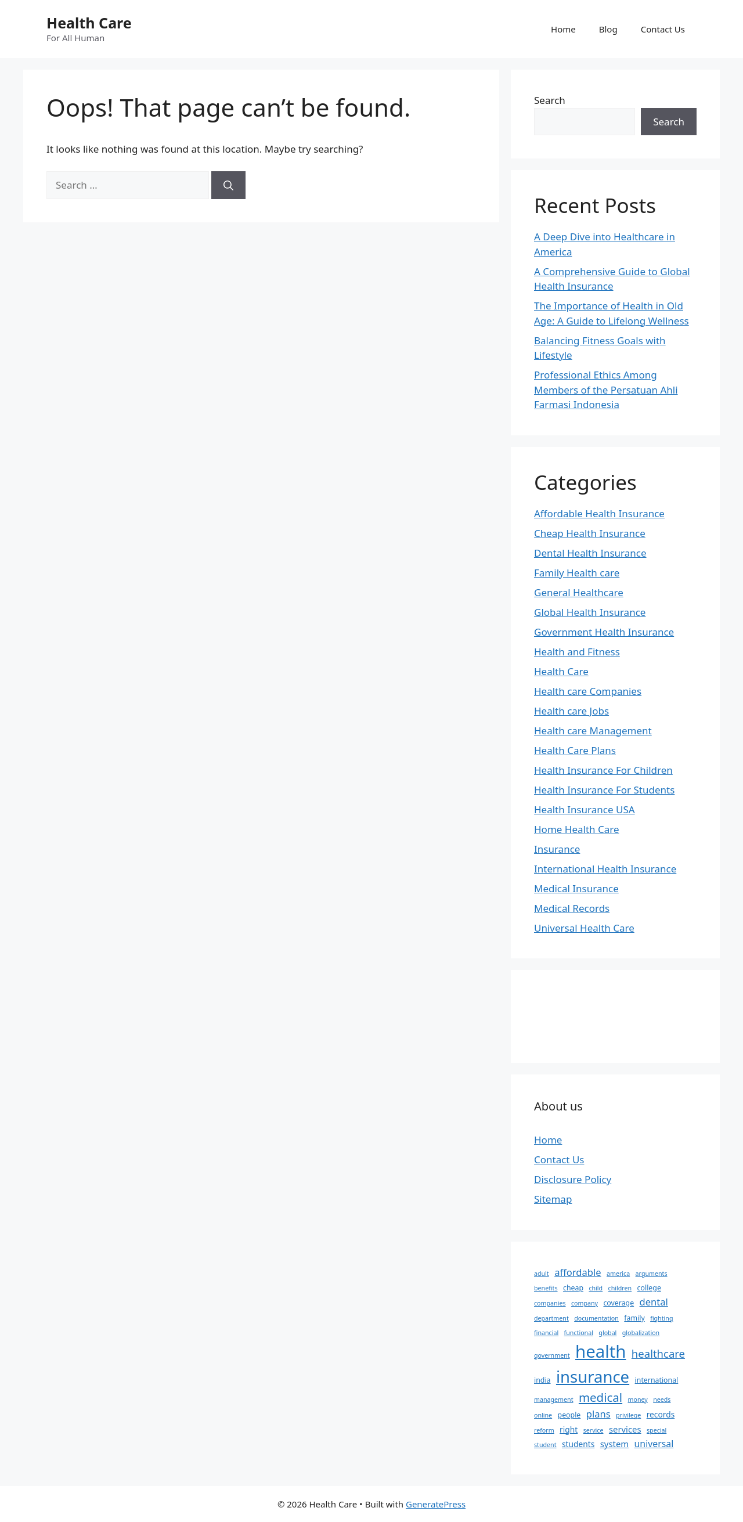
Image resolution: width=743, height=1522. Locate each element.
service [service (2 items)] (593, 1430)
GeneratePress (436, 1504)
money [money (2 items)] (638, 1399)
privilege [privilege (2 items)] (628, 1415)
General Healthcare (578, 592)
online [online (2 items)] (543, 1415)
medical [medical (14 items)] (600, 1397)
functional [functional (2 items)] (578, 1333)
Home (563, 29)
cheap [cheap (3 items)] (573, 1288)
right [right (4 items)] (569, 1429)
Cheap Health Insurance (589, 533)
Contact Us (663, 29)
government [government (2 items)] (552, 1355)
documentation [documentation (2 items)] (596, 1318)
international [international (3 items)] (657, 1380)
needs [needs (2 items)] (661, 1399)
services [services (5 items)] (625, 1429)
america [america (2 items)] (618, 1273)
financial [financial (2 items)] (546, 1333)
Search (549, 100)
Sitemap (553, 1199)
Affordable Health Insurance (599, 513)
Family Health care (576, 572)
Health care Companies (587, 691)
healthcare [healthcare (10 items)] (658, 1353)
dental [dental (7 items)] (654, 1301)
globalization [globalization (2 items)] (640, 1333)
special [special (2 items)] (656, 1430)
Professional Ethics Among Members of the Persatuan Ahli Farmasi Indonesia (606, 389)
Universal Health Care (584, 928)
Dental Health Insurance (590, 553)
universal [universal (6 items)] (654, 1443)
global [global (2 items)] (607, 1333)
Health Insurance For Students (604, 789)
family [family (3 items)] (634, 1318)
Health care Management (593, 730)
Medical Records (571, 908)
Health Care (89, 23)
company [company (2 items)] (584, 1303)
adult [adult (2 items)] (541, 1273)
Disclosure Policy (572, 1179)
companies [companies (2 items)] (550, 1303)
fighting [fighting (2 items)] (661, 1318)
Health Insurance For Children (603, 770)
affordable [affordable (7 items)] (577, 1272)
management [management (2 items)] (553, 1399)
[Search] (228, 185)
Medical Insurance (576, 888)
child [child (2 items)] (596, 1288)
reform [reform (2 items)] (544, 1430)
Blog (608, 29)
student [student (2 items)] (545, 1445)
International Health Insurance (605, 868)
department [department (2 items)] (551, 1318)
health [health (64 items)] (600, 1351)
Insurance (557, 849)
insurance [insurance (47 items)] (592, 1376)
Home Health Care (576, 829)
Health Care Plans (575, 750)
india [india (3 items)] (542, 1380)
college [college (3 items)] (649, 1288)
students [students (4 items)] (578, 1443)
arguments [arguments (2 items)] (652, 1273)
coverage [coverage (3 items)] (618, 1303)
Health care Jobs (571, 710)
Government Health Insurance (604, 632)
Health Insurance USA (584, 809)
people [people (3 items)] (569, 1415)
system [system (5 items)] (614, 1443)
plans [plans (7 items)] (598, 1413)
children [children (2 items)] (620, 1288)
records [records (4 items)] (661, 1414)
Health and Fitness (577, 651)
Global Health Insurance (589, 612)
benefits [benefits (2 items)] (546, 1288)
